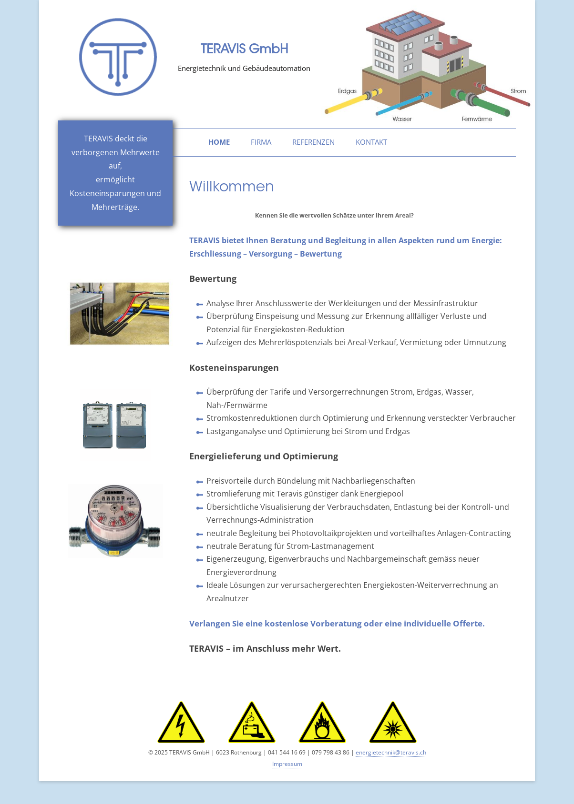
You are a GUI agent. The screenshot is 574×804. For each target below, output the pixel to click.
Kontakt (371, 142)
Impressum (287, 764)
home (219, 142)
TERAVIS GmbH (244, 50)
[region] (425, 64)
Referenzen (313, 142)
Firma (261, 142)
